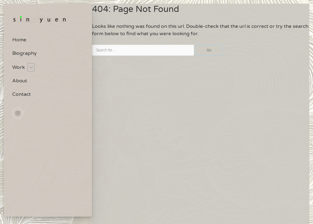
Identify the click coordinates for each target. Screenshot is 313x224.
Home (19, 40)
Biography (24, 53)
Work (18, 67)
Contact (21, 94)
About (19, 81)
